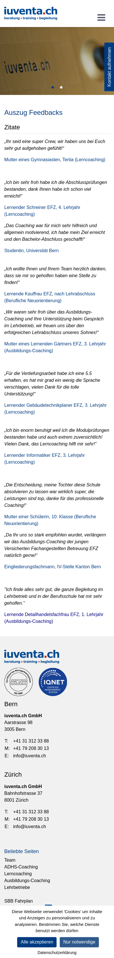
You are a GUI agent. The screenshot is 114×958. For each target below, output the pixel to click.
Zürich (13, 774)
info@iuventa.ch (29, 755)
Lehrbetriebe (17, 887)
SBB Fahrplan (18, 901)
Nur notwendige (79, 943)
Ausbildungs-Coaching (27, 880)
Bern (10, 704)
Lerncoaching (18, 873)
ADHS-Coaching (21, 866)
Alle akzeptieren (37, 943)
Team (9, 860)
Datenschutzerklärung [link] (56, 954)
